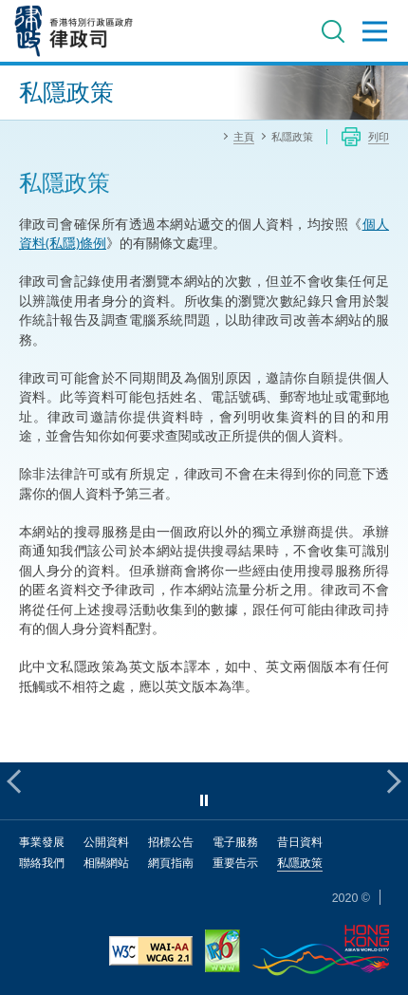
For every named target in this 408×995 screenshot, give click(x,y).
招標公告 (171, 842)
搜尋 (333, 31)
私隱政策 (300, 862)
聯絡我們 (42, 862)
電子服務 (235, 842)
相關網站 (106, 862)
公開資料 (106, 842)
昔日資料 (300, 842)
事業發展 (42, 842)
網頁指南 (171, 862)
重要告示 (235, 862)
